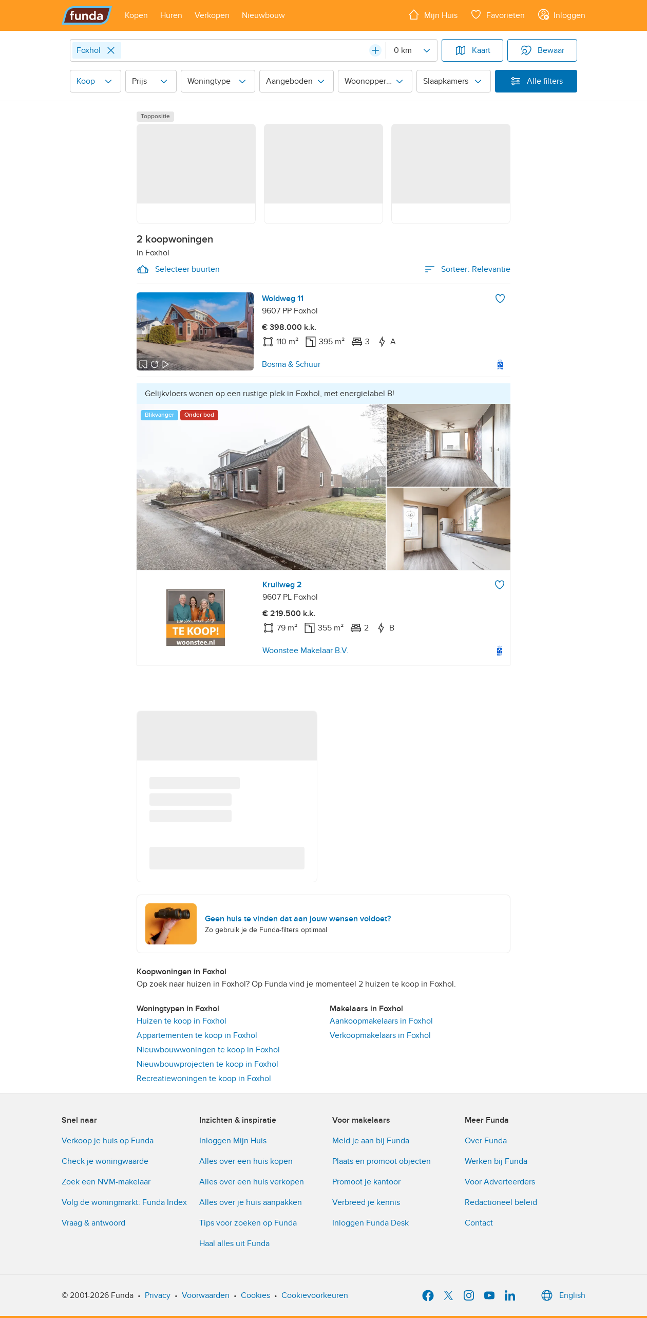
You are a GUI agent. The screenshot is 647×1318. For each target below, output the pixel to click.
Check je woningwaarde (105, 1161)
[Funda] (87, 15)
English (562, 1295)
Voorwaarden (206, 1295)
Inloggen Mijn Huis (233, 1141)
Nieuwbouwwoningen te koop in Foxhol (208, 1050)
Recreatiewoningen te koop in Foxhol (204, 1078)
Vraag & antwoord (93, 1223)
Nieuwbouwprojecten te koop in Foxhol (207, 1064)
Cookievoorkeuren (314, 1295)
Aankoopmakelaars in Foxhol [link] (381, 1021)
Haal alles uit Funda (234, 1243)
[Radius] (411, 50)
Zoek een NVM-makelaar (106, 1182)
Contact (479, 1223)
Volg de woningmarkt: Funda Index (124, 1202)
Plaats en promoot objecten (381, 1161)
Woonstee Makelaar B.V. (305, 650)
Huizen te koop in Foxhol (181, 1021)
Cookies (255, 1295)
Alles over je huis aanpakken (250, 1202)
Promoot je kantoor (366, 1182)
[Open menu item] (136, 15)
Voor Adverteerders (500, 1182)
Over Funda (486, 1141)
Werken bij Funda (496, 1161)
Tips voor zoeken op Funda (248, 1223)
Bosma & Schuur (291, 364)
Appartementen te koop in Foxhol (197, 1035)
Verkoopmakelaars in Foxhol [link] (380, 1035)
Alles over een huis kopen (246, 1161)
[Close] (111, 50)
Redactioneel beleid (501, 1202)
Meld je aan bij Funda (370, 1141)
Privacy (157, 1295)
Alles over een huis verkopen (251, 1182)
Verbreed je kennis (366, 1202)
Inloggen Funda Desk (370, 1223)
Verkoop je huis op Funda (108, 1141)
